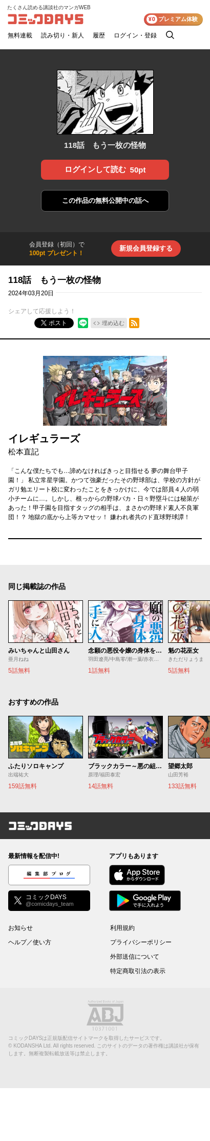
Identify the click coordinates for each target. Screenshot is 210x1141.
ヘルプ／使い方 (29, 942)
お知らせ (20, 927)
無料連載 (20, 35)
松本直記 (23, 451)
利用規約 (122, 927)
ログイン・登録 (135, 35)
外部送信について (134, 956)
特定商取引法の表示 (137, 971)
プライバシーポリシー (141, 942)
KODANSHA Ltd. (32, 1046)
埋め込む (113, 323)
